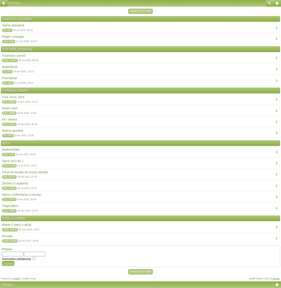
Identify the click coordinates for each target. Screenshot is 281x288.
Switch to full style (140, 11)
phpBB (16, 278)
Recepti (7, 236)
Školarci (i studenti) (15, 183)
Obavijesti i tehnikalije (17, 18)
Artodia (276, 278)
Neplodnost (10, 67)
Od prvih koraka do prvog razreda (25, 172)
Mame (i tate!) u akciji (16, 224)
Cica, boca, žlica (13, 97)
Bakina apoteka (12, 130)
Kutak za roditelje (14, 218)
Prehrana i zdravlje (15, 90)
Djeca (6, 143)
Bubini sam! (10, 108)
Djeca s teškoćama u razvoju (21, 194)
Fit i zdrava (9, 119)
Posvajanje (9, 78)
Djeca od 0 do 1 (12, 161)
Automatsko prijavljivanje (18, 259)
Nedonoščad (10, 149)
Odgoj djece (10, 206)
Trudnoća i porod (13, 55)
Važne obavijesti (13, 25)
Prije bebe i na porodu (17, 49)
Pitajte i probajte (13, 36)
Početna (14, 3)
